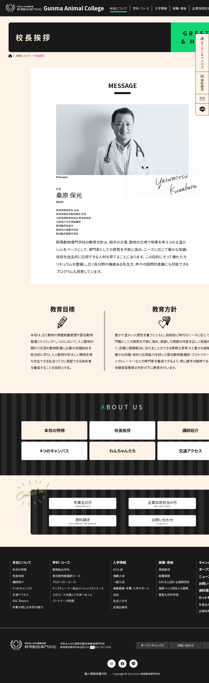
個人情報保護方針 (95, 674)
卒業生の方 (83, 504)
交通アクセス (20, 595)
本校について (118, 8)
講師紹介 (18, 582)
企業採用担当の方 (162, 504)
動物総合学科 (61, 569)
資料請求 (83, 521)
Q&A (116, 595)
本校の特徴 (54, 430)
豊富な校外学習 (169, 595)
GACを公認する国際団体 (174, 582)
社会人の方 (120, 601)
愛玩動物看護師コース (66, 576)
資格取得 (164, 569)
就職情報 (164, 576)
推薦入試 (119, 576)
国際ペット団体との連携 (173, 588)
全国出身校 (120, 607)
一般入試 (119, 582)
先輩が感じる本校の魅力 (27, 607)
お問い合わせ (162, 521)
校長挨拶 (122, 430)
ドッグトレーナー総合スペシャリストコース (78, 588)
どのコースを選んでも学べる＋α (72, 595)
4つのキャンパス (54, 451)
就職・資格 (179, 8)
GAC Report (20, 601)
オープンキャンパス (152, 645)
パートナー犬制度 (63, 601)
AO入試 (118, 569)
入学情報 (161, 8)
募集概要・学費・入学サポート (131, 588)
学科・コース (141, 8)
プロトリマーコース (64, 582)
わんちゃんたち (122, 451)
